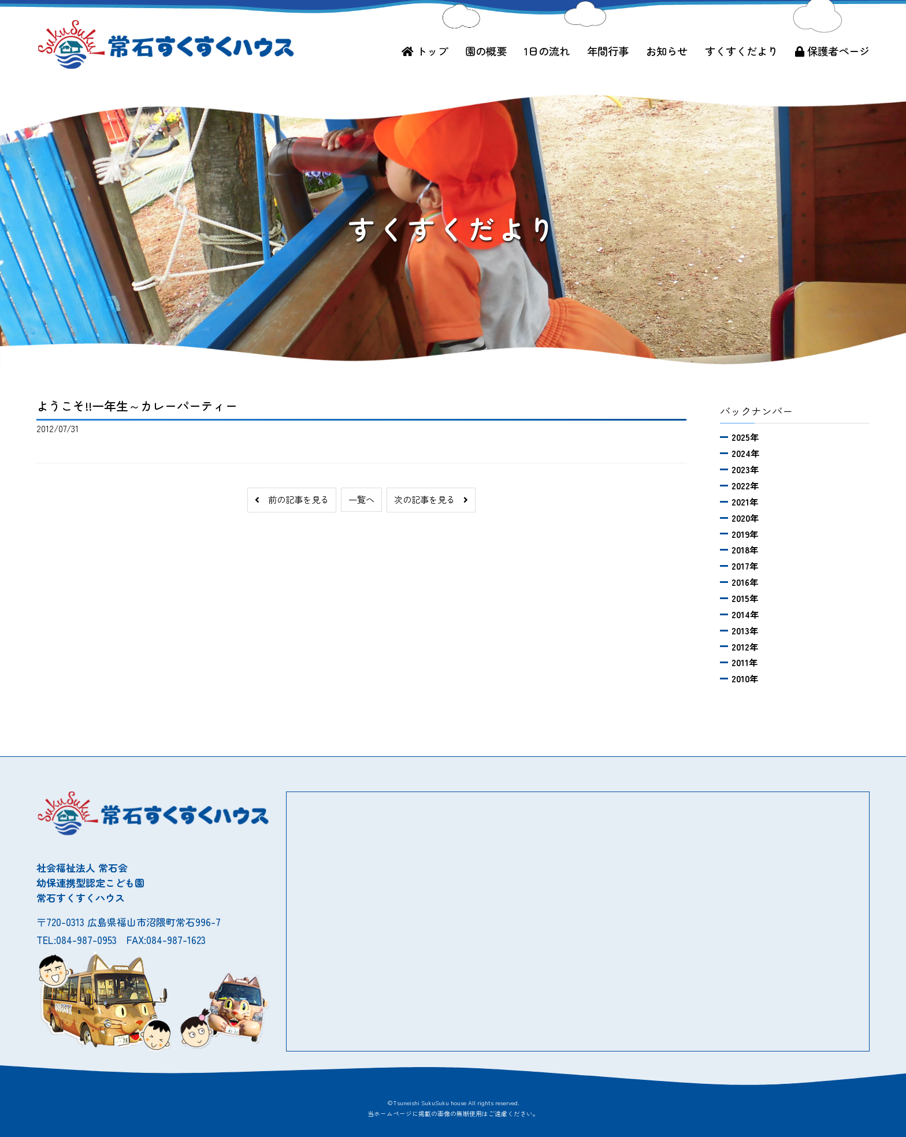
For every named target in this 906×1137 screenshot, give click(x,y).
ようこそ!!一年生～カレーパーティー (136, 405)
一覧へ (361, 499)
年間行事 (608, 50)
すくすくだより (741, 50)
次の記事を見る (431, 499)
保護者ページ (832, 50)
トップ (425, 50)
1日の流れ (547, 50)
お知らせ (667, 50)
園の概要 (486, 50)
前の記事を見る (292, 499)
